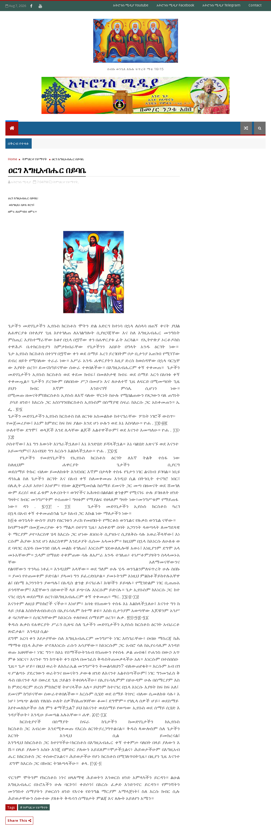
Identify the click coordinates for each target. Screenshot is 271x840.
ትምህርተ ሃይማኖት (34, 159)
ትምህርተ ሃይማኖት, (66, 182)
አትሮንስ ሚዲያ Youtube (130, 5)
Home (12, 159)
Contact (255, 5)
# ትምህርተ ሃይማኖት (34, 807)
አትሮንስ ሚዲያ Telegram (221, 5)
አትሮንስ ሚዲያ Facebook (175, 5)
